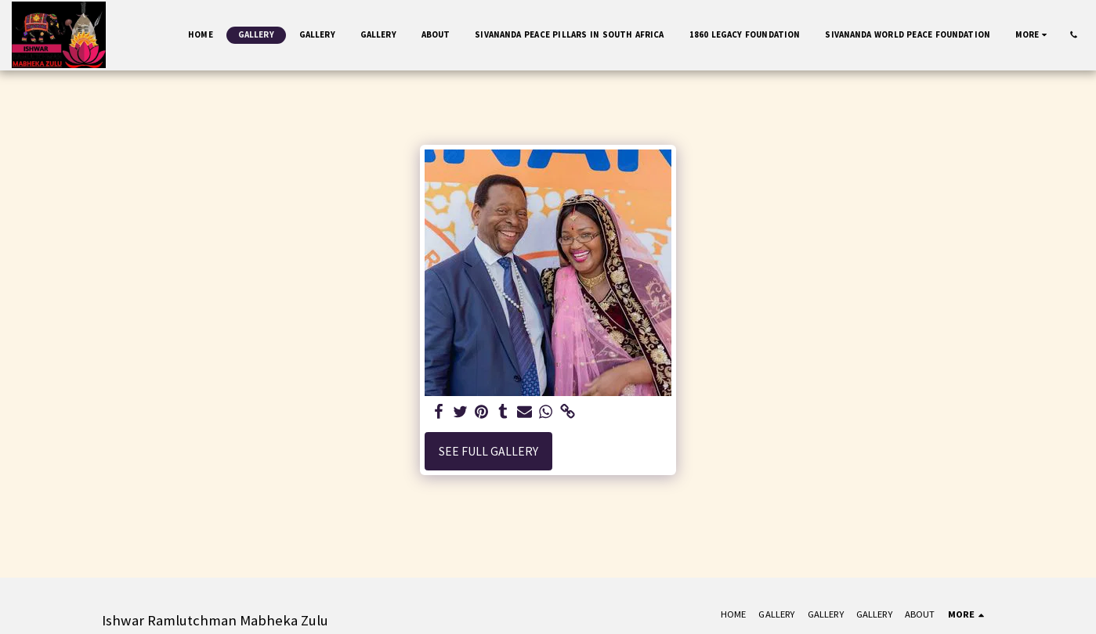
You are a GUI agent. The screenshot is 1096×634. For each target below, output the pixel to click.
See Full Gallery (488, 451)
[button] (1073, 35)
